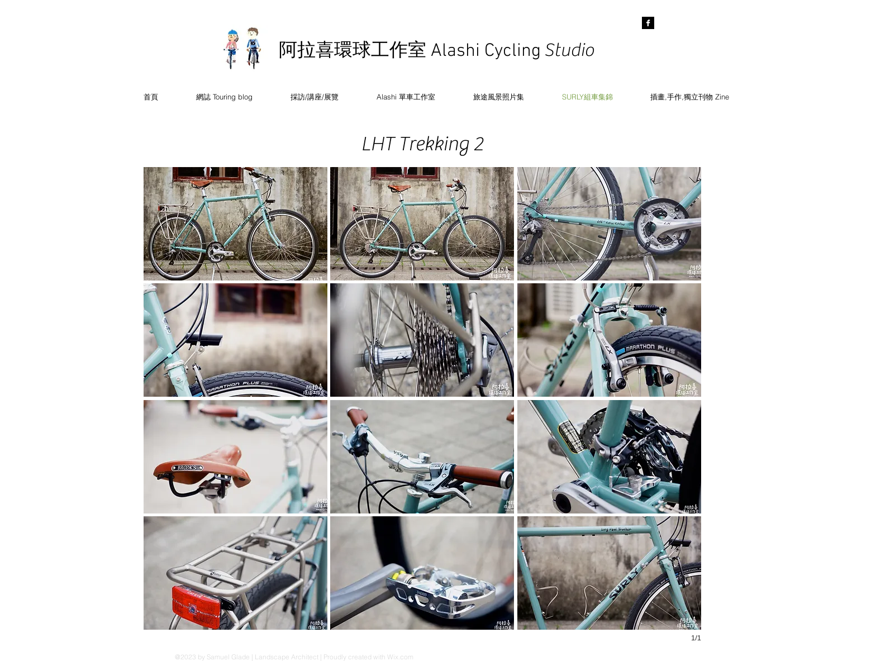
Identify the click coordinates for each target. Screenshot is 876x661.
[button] (235, 223)
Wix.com (400, 657)
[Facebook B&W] (648, 23)
